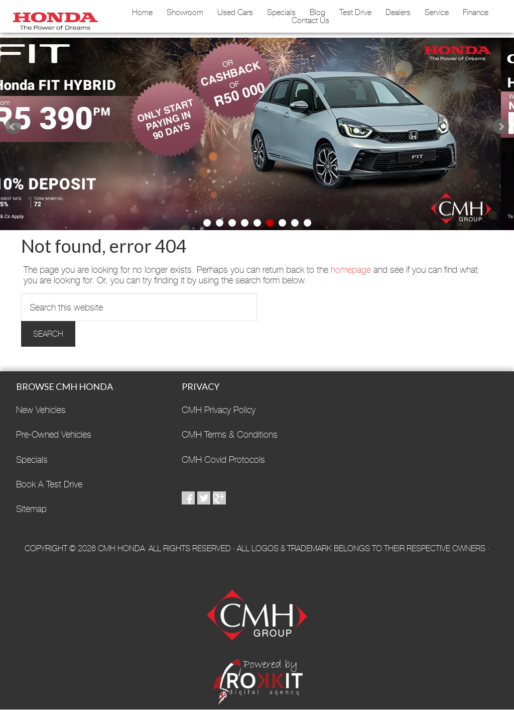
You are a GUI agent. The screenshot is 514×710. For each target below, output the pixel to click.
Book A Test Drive (49, 484)
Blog (317, 13)
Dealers (398, 13)
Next (501, 127)
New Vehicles (41, 409)
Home (142, 13)
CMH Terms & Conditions (230, 434)
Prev (13, 127)
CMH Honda (53, 18)
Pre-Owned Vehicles (53, 434)
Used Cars (235, 13)
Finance (475, 13)
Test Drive (355, 13)
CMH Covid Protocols (223, 459)
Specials (281, 13)
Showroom (185, 13)
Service (437, 13)
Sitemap (31, 508)
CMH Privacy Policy (218, 409)
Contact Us (310, 21)
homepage (351, 269)
